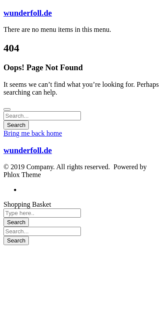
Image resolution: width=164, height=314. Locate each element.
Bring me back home (32, 133)
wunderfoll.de (27, 12)
